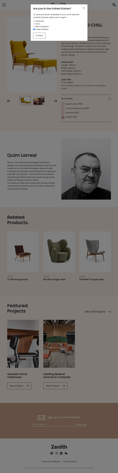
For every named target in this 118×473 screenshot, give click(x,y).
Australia (38, 21)
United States (40, 29)
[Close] (83, 8)
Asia (36, 24)
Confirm (39, 35)
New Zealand (41, 26)
